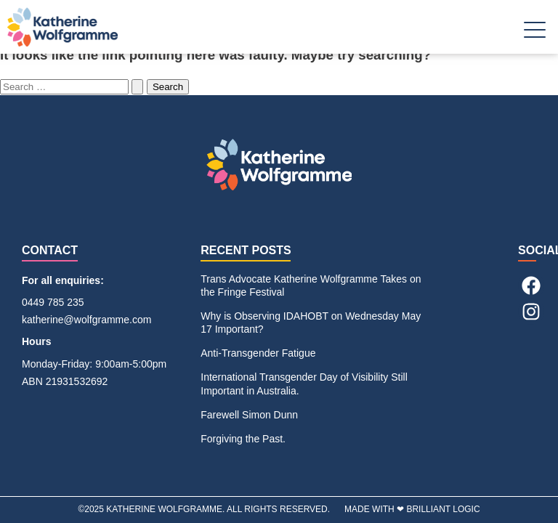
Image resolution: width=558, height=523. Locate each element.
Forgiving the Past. (243, 439)
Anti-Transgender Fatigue (258, 353)
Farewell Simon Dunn (249, 415)
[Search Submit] (137, 86)
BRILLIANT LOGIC (443, 509)
